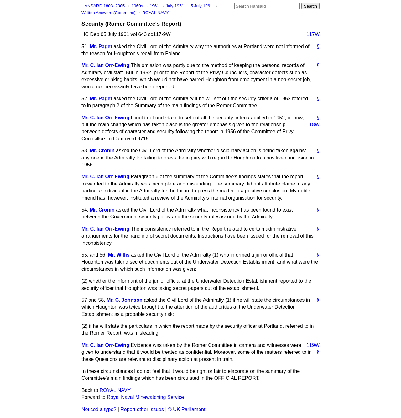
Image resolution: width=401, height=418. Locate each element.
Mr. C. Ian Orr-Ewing (105, 65)
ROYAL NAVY (155, 12)
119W (313, 345)
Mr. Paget (101, 46)
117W (313, 34)
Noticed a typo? (98, 409)
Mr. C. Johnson (125, 300)
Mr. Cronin (102, 150)
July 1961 (175, 5)
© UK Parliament (186, 409)
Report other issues (142, 409)
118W (313, 124)
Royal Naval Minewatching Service (145, 397)
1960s (137, 5)
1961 (155, 5)
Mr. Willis (119, 255)
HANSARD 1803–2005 (103, 5)
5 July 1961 (201, 5)
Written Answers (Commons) (109, 12)
